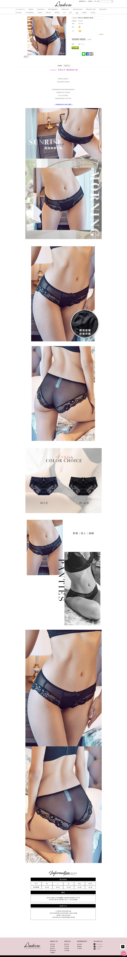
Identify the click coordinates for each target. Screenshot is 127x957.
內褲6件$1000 (65, 9)
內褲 (77, 12)
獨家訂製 (48, 12)
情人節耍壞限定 (29, 12)
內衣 (64, 12)
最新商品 (31, 9)
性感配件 (84, 12)
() (82, 1)
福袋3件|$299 (40, 9)
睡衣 (70, 12)
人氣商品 (40, 12)
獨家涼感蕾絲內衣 (53, 9)
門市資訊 (93, 12)
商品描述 (60, 65)
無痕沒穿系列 (102, 9)
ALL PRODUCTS (20, 9)
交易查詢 (90, 1)
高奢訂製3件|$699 (77, 9)
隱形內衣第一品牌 (91, 9)
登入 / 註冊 (96, 1)
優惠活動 (57, 12)
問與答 (66, 65)
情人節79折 (19, 12)
